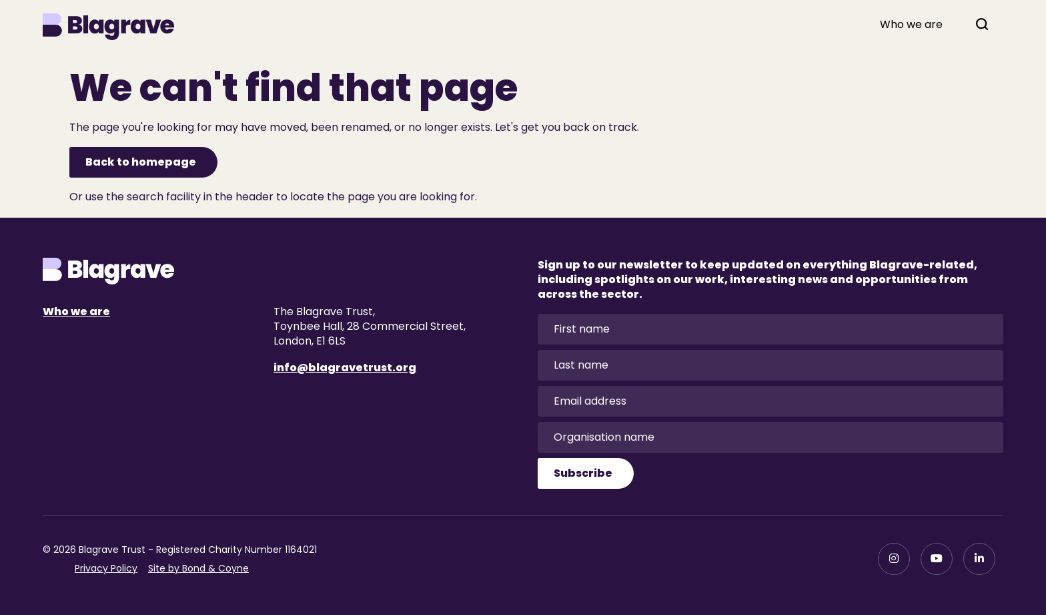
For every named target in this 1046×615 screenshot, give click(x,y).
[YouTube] (937, 559)
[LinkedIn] (979, 559)
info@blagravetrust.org (345, 367)
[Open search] (982, 24)
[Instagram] (894, 559)
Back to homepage (140, 162)
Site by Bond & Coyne (198, 568)
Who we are (911, 24)
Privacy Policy (106, 568)
